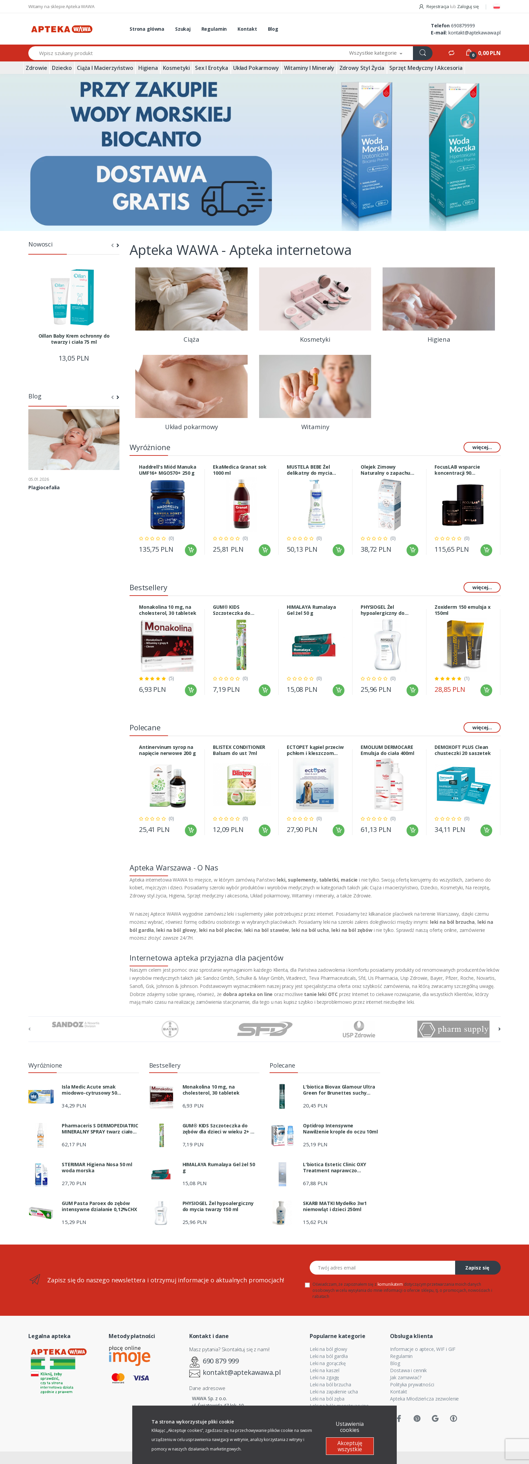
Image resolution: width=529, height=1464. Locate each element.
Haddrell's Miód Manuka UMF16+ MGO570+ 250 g (167, 470)
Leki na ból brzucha (330, 1384)
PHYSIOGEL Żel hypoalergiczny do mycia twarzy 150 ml (385, 610)
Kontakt (247, 29)
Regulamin (214, 29)
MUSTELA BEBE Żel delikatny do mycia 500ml (309, 470)
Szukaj (183, 29)
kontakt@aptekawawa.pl (474, 32)
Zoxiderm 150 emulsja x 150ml (463, 610)
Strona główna (147, 29)
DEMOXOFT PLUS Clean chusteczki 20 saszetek (463, 750)
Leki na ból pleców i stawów (340, 1413)
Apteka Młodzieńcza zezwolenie (424, 1398)
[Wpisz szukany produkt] (183, 53)
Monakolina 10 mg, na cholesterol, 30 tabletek (167, 610)
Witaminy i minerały (309, 68)
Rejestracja (434, 6)
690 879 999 (221, 1360)
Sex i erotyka (211, 68)
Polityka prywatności (412, 1384)
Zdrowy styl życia (362, 68)
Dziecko (62, 68)
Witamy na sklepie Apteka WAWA (61, 6)
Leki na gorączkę (328, 1363)
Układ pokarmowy (256, 68)
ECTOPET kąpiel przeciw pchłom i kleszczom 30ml (315, 750)
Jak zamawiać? (405, 1377)
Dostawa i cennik (408, 1370)
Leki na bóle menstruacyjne (339, 1406)
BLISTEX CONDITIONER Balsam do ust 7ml (239, 750)
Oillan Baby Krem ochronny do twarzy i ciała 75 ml (74, 339)
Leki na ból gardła (328, 1356)
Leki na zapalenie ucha (334, 1391)
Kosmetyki (176, 68)
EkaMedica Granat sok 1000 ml (240, 470)
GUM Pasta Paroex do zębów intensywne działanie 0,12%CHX (99, 1206)
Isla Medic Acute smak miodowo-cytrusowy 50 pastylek (89, 1090)
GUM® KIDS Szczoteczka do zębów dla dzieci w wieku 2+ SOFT (235, 610)
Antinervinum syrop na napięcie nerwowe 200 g (167, 750)
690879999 (463, 25)
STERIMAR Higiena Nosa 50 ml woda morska (97, 1167)
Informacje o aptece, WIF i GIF (422, 1349)
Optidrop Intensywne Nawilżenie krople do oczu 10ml (340, 1129)
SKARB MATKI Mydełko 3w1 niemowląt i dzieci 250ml (335, 1206)
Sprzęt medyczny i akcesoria (426, 68)
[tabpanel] (264, 152)
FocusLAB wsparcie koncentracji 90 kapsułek (457, 470)
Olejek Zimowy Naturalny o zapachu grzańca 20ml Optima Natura (386, 470)
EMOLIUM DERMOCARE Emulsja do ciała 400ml (387, 750)
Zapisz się (477, 1267)
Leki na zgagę (324, 1377)
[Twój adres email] (382, 1268)
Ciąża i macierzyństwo (105, 68)
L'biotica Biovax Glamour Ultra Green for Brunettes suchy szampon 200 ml (339, 1090)
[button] (375, 53)
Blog (273, 29)
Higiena (148, 68)
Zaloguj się (467, 6)
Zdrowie (36, 68)
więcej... (482, 447)
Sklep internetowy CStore (264, 1458)
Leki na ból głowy (328, 1349)
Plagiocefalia (44, 487)
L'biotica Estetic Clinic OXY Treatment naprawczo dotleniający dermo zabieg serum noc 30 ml (334, 1167)
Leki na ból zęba (327, 1398)
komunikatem (390, 1284)
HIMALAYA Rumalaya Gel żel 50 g (311, 610)
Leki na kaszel (324, 1370)
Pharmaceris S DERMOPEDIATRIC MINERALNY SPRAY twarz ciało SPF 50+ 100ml (100, 1129)
